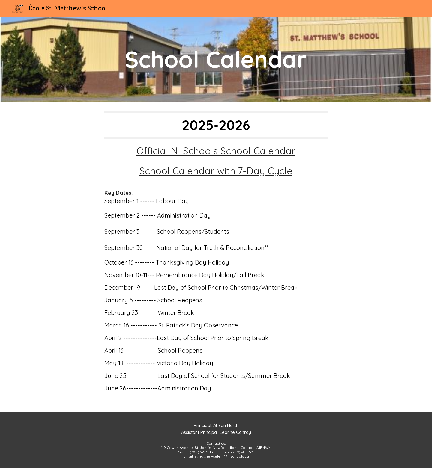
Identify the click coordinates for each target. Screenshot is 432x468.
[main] (216, 59)
